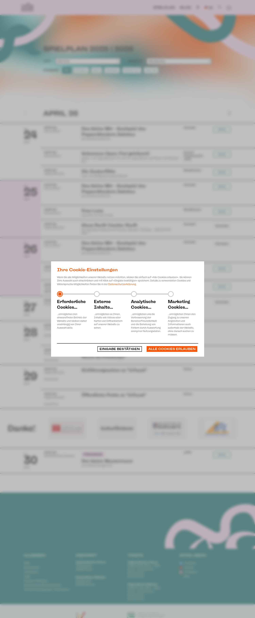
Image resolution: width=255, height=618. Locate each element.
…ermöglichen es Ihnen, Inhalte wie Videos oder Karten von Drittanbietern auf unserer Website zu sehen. (109, 314)
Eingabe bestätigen (120, 349)
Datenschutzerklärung (122, 284)
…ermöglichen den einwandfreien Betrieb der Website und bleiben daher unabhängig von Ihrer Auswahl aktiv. (72, 314)
